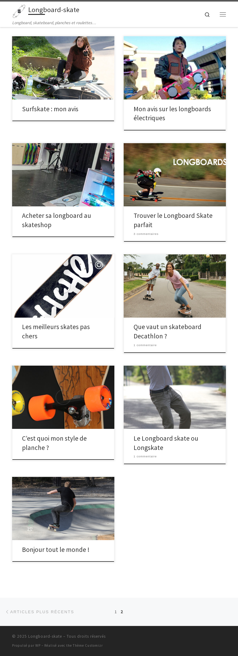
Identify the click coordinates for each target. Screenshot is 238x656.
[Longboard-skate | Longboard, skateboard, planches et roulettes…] (19, 10)
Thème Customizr (88, 645)
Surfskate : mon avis (50, 109)
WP (38, 645)
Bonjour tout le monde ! (56, 549)
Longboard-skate (45, 636)
